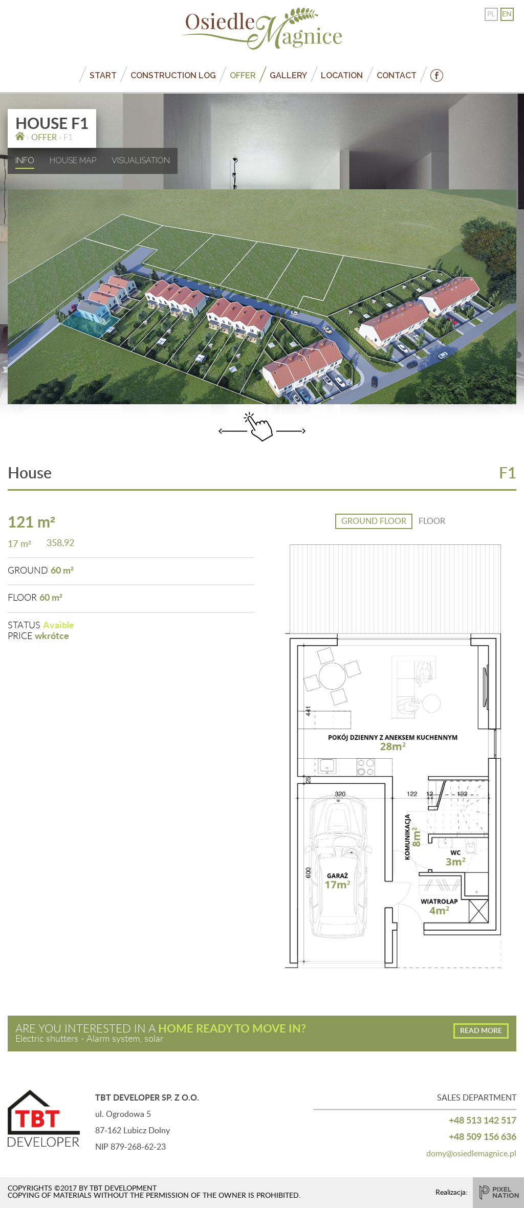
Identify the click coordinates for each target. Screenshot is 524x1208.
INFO (24, 160)
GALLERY (288, 75)
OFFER (243, 75)
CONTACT (397, 75)
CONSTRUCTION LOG (173, 75)
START (103, 75)
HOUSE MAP (73, 160)
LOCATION (342, 75)
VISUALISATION (141, 160)
